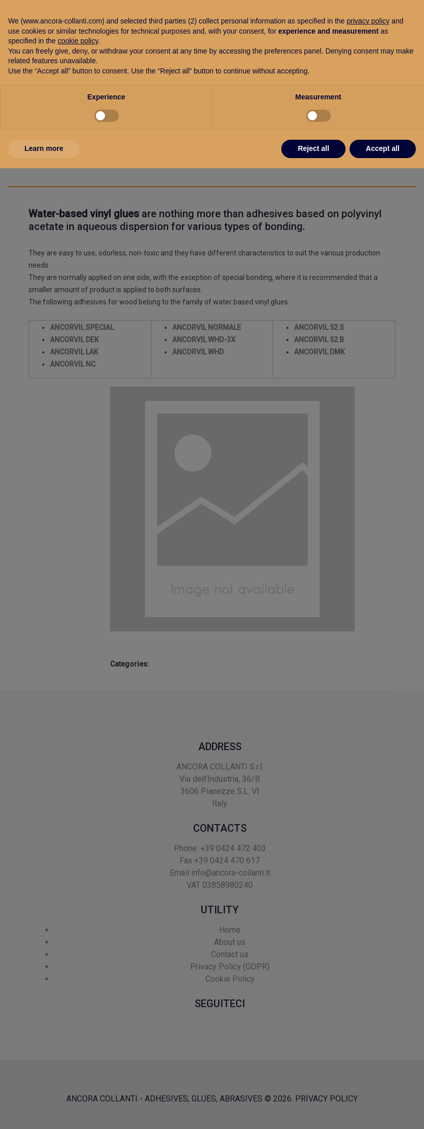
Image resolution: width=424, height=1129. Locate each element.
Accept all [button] (383, 1109)
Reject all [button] (313, 1109)
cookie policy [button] (78, 1001)
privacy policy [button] (368, 982)
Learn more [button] (43, 1109)
